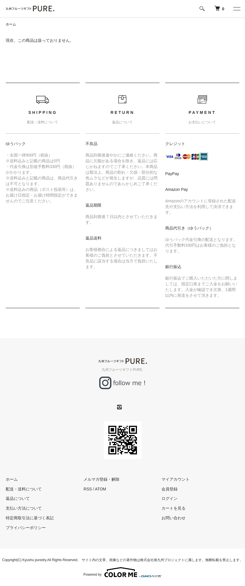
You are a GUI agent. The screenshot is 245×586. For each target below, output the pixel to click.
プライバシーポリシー (26, 527)
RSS (87, 489)
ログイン (170, 498)
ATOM (100, 489)
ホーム (11, 24)
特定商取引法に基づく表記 (30, 518)
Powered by (122, 572)
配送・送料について (24, 489)
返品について (18, 498)
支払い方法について (24, 508)
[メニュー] (236, 8)
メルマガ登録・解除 (101, 479)
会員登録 (170, 489)
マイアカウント (176, 479)
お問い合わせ (174, 518)
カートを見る (174, 508)
